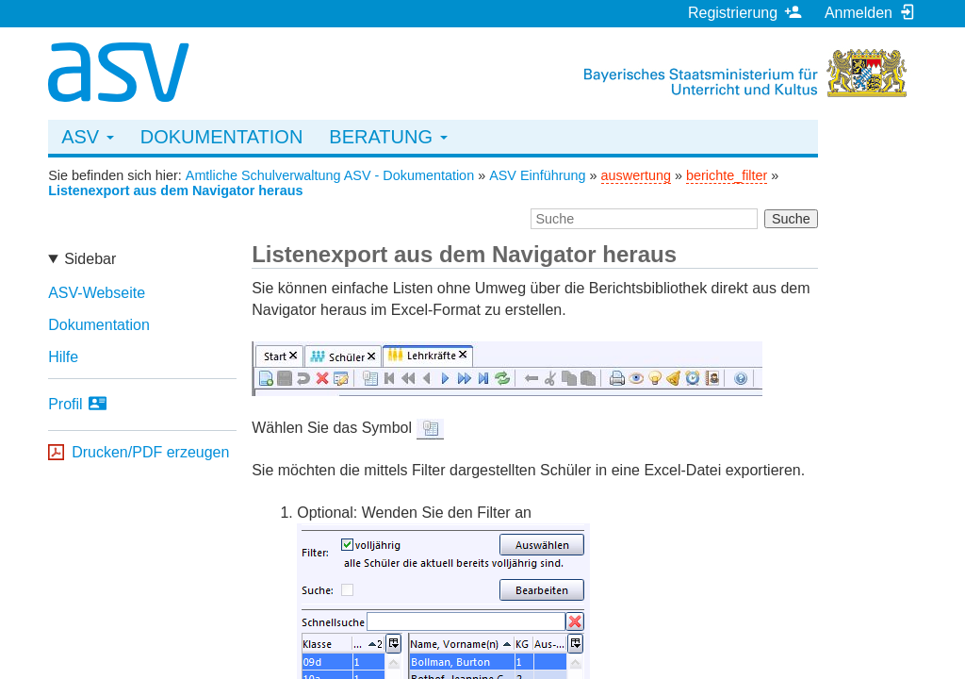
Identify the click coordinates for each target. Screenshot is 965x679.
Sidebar (90, 259)
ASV (87, 136)
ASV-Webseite (96, 293)
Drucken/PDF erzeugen (150, 452)
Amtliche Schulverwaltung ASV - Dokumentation (330, 175)
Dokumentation (221, 136)
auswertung (636, 175)
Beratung (388, 136)
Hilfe (63, 357)
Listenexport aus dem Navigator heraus (175, 190)
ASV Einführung (537, 175)
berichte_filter (726, 175)
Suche (791, 218)
